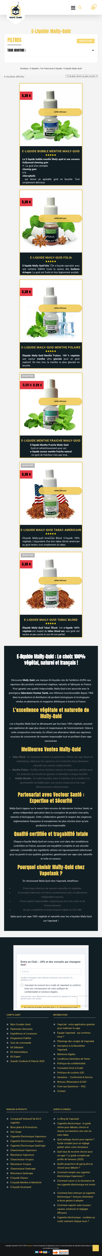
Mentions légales (66, 1054)
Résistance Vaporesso (22, 1154)
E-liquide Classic (19, 1177)
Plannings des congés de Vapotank (75, 1041)
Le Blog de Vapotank (68, 1118)
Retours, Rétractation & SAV (72, 1081)
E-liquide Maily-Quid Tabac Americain (51, 530)
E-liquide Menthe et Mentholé (25, 1182)
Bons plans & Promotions (23, 1127)
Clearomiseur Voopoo (22, 1159)
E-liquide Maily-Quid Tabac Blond (51, 619)
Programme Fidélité (20, 1038)
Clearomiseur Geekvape (22, 1168)
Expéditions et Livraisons (23, 1033)
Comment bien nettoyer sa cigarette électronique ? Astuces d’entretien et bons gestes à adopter (76, 1197)
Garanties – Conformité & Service (75, 1077)
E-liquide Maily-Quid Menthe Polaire (51, 347)
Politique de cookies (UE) (70, 1072)
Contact (61, 1091)
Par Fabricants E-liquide (51, 68)
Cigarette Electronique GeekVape (27, 1145)
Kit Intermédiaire (19, 1052)
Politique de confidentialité (71, 1063)
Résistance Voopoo (20, 1164)
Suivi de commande (20, 1042)
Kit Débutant (16, 1047)
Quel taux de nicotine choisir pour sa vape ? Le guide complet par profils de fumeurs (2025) (75, 1155)
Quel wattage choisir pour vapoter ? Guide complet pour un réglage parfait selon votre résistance (75, 1143)
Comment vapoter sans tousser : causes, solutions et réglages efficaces (74, 1209)
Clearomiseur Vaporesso (23, 1150)
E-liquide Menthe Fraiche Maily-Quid (51, 440)
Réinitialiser (85, 41)
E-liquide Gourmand (20, 1187)
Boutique (24, 68)
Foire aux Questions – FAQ (71, 1086)
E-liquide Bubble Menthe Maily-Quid (51, 151)
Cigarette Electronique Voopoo (26, 1141)
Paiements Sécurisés (21, 1029)
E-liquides (34, 68)
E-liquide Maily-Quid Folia (51, 257)
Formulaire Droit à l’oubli (70, 1068)
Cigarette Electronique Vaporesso (28, 1136)
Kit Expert (15, 1056)
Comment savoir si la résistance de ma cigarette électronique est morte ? (76, 1184)
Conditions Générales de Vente (73, 1058)
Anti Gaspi (15, 1131)
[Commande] (82, 76)
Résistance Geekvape (21, 1173)
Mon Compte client (20, 1024)
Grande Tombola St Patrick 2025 (27, 1061)
